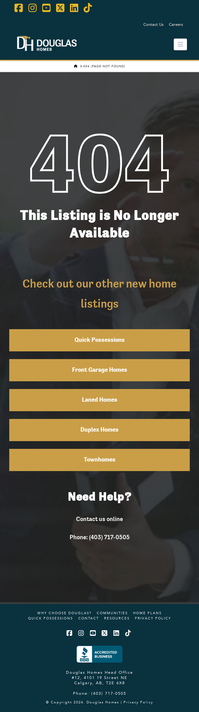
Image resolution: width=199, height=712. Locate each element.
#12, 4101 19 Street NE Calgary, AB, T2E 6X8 (100, 680)
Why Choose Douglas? (64, 613)
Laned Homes (99, 400)
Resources (117, 618)
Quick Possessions (100, 340)
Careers (176, 24)
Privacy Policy (153, 618)
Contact (88, 618)
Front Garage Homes (99, 370)
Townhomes (100, 460)
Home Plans (147, 613)
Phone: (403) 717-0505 (100, 537)
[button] (180, 44)
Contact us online (99, 518)
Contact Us (153, 24)
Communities (112, 613)
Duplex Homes (99, 430)
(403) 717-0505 (108, 693)
